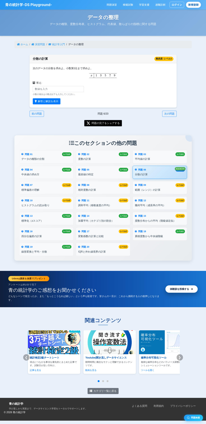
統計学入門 (56, 44)
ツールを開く (139, 373)
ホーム (22, 44)
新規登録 (193, 4)
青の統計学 (16, 407)
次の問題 (169, 113)
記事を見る (35, 373)
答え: (37, 82)
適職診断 (160, 4)
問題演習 (112, 4)
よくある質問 (139, 409)
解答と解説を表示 (46, 101)
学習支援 (144, 4)
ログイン (177, 4)
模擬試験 (128, 4)
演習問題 (38, 44)
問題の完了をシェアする (103, 123)
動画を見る (86, 373)
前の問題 (37, 113)
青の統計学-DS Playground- (28, 5)
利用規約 (159, 409)
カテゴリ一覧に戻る (103, 394)
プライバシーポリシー (183, 409)
